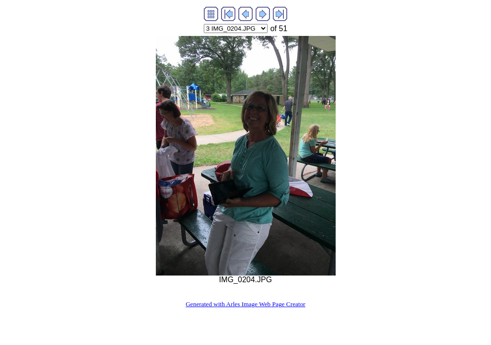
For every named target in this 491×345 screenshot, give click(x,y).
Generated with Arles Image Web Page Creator (245, 304)
